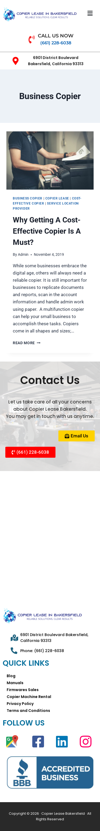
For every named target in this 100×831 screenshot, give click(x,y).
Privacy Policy (20, 703)
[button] (89, 13)
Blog (11, 676)
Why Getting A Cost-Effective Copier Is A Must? (47, 231)
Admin (23, 254)
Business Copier (27, 198)
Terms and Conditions (28, 710)
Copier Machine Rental (29, 696)
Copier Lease (57, 198)
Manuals (15, 682)
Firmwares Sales (23, 689)
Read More (27, 343)
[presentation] (50, 160)
